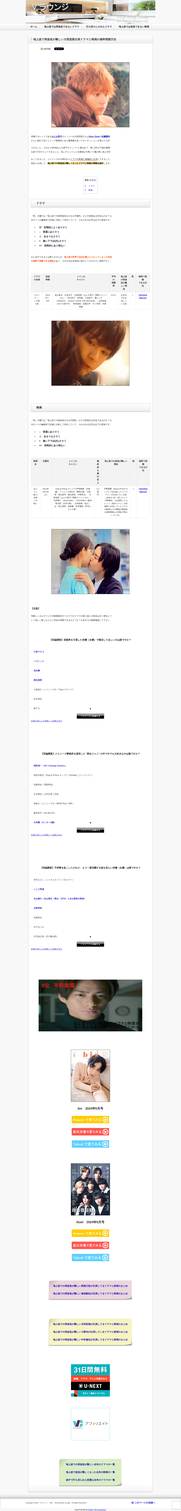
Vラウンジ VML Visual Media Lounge (55, 1503)
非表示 (93, 180)
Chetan (90, 1510)
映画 (89, 190)
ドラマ (90, 186)
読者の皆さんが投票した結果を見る (46, 721)
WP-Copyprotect (100, 1510)
